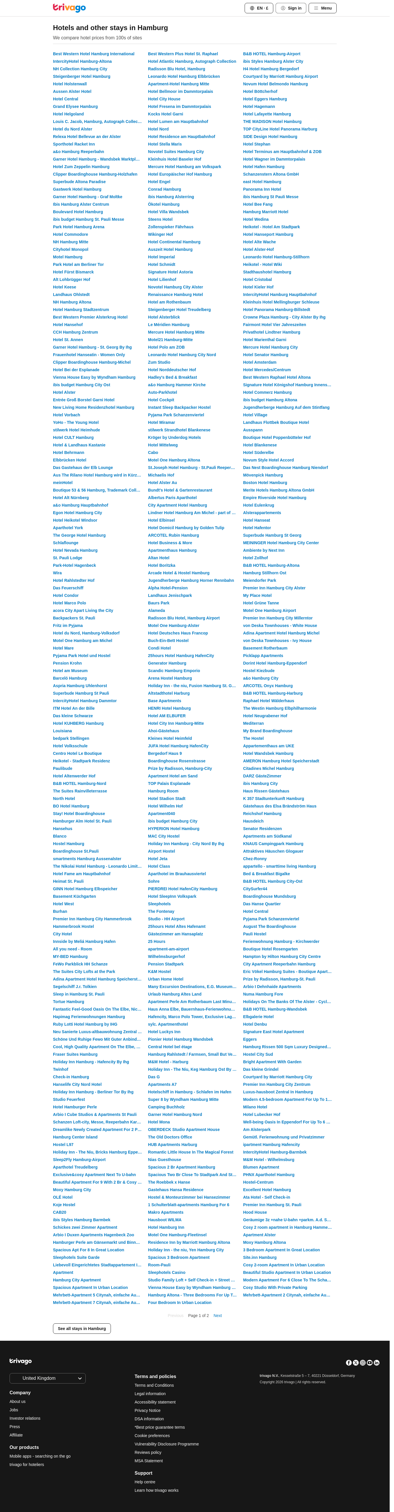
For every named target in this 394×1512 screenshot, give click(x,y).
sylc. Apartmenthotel (168, 1024)
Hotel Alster (64, 392)
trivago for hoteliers (27, 1464)
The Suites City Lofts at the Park (84, 971)
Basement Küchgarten (74, 896)
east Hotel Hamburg (262, 181)
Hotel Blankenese (260, 445)
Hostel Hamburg (68, 843)
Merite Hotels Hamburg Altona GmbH (278, 490)
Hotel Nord (158, 129)
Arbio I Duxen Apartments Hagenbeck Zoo (93, 1235)
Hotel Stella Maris (165, 144)
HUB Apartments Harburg (172, 1144)
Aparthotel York (68, 527)
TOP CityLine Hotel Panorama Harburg (280, 129)
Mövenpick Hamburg (263, 475)
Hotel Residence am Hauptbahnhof (181, 136)
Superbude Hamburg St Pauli (81, 693)
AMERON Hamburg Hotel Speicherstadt (281, 761)
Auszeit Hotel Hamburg (170, 249)
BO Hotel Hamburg (71, 806)
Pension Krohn (67, 663)
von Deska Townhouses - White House (280, 625)
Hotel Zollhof (255, 557)
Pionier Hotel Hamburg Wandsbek (180, 1039)
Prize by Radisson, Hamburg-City (180, 768)
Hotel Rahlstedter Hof (73, 580)
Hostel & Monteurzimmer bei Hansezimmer (189, 1197)
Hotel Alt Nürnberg (71, 497)
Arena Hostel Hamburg (170, 678)
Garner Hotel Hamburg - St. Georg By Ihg (92, 347)
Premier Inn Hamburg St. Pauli (272, 1204)
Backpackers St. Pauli (74, 618)
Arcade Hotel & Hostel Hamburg (178, 573)
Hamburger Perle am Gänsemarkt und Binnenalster (99, 1242)
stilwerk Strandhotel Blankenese (179, 430)
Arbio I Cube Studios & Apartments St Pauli (95, 1114)
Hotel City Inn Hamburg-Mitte (176, 723)
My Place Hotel (257, 595)
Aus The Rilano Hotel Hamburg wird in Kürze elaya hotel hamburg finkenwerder (99, 475)
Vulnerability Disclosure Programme (167, 1444)
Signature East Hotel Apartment (273, 1031)
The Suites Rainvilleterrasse (80, 791)
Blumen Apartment (261, 1167)
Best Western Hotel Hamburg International (93, 53)
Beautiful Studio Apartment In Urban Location (287, 1272)
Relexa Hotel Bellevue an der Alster (87, 136)
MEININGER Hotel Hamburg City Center (281, 542)
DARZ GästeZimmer (262, 776)
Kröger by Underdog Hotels (174, 437)
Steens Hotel (160, 219)
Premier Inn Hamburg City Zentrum (277, 1084)
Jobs (14, 1410)
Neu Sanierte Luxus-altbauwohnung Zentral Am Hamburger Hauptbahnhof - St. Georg (99, 1031)
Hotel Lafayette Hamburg (267, 114)
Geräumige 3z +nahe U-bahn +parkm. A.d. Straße (290, 1219)
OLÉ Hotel (63, 1197)
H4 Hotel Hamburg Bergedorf (271, 69)
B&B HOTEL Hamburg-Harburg (273, 693)
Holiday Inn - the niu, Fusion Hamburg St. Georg (194, 685)
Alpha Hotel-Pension (168, 588)
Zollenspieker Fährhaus (170, 227)
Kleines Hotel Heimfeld (170, 738)
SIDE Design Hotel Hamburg (270, 136)
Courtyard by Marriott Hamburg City (277, 1077)
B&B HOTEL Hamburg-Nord (79, 783)
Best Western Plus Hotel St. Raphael (183, 53)
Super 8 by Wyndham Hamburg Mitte (183, 1099)
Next (218, 1315)
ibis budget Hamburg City (172, 821)
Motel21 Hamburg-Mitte (170, 339)
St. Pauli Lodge (67, 557)
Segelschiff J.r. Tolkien (75, 986)
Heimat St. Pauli (68, 881)
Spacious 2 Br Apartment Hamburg (181, 1167)
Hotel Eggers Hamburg (265, 99)
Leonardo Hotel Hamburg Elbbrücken (184, 76)
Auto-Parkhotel (162, 392)
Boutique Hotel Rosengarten (270, 949)
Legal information (150, 1393)
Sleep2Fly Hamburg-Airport (79, 1159)
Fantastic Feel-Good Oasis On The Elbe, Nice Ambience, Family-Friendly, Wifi (99, 1009)
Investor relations (25, 1418)
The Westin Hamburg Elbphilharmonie (279, 708)
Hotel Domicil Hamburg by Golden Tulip (186, 527)
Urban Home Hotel (165, 979)
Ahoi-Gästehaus (163, 731)
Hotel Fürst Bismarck (73, 272)
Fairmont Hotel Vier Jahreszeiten (274, 324)
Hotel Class (159, 866)
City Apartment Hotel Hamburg (177, 505)
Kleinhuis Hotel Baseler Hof (174, 159)
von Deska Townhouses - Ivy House (277, 640)
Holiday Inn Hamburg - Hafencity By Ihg (91, 1061)
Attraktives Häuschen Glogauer (273, 851)
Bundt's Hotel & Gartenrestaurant (180, 490)
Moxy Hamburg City (72, 1189)
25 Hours (156, 941)
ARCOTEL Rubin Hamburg (173, 535)
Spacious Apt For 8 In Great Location (88, 1250)
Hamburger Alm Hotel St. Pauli (82, 821)
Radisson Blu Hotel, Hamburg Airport (184, 618)
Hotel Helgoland (68, 114)
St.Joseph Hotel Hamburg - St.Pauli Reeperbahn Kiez (194, 467)
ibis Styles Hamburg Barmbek (81, 1219)
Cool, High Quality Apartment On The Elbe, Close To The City (99, 1046)
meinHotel (63, 482)
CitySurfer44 (255, 888)
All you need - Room (72, 949)
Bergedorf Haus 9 (165, 753)
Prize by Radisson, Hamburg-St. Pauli (279, 979)
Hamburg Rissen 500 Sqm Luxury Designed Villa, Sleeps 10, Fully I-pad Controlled (290, 1046)
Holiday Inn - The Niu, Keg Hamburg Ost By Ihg (193, 1069)
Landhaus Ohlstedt (71, 294)
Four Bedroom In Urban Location (179, 1302)
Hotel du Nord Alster (72, 129)
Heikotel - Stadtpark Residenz (81, 761)
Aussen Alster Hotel (72, 91)
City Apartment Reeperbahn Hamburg (279, 964)
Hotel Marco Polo (69, 603)
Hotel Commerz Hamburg (267, 392)
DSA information (149, 1419)
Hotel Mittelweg (163, 445)
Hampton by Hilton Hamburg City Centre (282, 956)
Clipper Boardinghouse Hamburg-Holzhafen (95, 174)
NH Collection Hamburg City (80, 69)
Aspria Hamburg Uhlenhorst (80, 685)
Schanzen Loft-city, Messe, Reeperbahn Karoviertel (99, 1122)
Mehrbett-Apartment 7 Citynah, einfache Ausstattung (99, 1302)
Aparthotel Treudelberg (75, 1167)
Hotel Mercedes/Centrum (267, 369)
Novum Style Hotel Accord (268, 460)
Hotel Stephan (256, 144)
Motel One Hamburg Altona (174, 460)
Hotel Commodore (70, 234)
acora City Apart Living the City (83, 610)
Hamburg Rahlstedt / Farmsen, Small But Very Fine (194, 1054)
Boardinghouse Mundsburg (269, 896)
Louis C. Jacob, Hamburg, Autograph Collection (99, 121)
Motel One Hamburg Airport (269, 610)
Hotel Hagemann (259, 106)
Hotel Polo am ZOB (166, 347)
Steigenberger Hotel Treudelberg (179, 309)
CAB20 (59, 1212)
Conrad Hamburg (164, 189)
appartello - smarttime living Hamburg (279, 866)
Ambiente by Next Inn (264, 550)
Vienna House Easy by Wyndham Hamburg (94, 377)
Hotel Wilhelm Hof (165, 806)
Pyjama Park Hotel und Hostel (81, 655)
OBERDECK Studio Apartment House (184, 1129)
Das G (154, 1077)
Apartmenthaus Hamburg (172, 550)
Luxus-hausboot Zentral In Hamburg (278, 1092)
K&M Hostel (159, 971)
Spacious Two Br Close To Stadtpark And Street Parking (194, 1174)
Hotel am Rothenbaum (169, 302)
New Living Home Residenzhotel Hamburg (93, 407)
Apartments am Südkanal (267, 836)
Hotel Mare (63, 648)
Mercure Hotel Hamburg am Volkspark (184, 166)
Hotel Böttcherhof (260, 91)
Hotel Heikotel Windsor (75, 520)
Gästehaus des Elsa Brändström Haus (280, 806)
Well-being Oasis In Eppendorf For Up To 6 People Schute (290, 1122)
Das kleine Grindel (260, 1069)
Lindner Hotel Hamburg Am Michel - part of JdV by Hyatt (194, 512)
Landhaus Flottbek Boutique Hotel (276, 422)
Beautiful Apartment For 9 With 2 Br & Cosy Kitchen (99, 1182)
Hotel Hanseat (256, 520)
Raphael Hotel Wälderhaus (268, 700)
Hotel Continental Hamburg (174, 242)
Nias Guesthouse (164, 1159)
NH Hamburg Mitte (70, 242)
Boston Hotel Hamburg (265, 482)
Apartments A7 (162, 1084)
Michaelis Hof (161, 475)
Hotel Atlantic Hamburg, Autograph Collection (192, 61)
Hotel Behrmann (68, 452)
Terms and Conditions (154, 1385)
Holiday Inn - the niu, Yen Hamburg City (186, 1250)
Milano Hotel (255, 1107)
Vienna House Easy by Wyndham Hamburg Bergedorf (194, 1287)
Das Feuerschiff (68, 588)
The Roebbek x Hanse (169, 1182)
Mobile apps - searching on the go (40, 1456)
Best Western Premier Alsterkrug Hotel (90, 317)
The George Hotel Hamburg (79, 535)
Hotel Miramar (161, 422)
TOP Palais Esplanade (169, 783)
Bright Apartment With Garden (272, 1061)
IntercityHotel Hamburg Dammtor (85, 700)
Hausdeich (253, 821)
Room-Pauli (159, 1265)
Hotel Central (65, 99)
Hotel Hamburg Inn (166, 1227)
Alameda (156, 610)
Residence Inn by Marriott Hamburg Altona (189, 1242)
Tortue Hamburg (68, 1001)
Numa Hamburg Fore (263, 994)
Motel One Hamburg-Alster (173, 625)
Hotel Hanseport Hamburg (268, 234)
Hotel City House (164, 99)
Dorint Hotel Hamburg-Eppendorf (275, 663)
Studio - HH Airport (166, 919)
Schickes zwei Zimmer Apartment (85, 1227)
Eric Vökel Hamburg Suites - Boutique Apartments (290, 971)
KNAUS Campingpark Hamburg (273, 843)
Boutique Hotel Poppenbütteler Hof (277, 437)
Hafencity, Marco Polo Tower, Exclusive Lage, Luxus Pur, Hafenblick (194, 1016)
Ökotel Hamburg (163, 204)
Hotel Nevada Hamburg (75, 550)
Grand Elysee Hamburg (75, 106)
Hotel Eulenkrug (258, 505)
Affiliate (16, 1435)
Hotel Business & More (170, 542)
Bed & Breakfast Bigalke (266, 873)
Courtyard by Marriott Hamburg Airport (280, 76)
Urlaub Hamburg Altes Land (174, 994)
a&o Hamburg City (260, 678)
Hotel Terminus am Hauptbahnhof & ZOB (282, 151)
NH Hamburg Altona (72, 302)
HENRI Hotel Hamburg (169, 708)
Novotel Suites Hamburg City (176, 151)
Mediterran (253, 723)
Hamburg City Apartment (77, 1280)
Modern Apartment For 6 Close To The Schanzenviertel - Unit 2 (290, 1280)
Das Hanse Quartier (262, 904)
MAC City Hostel (163, 836)
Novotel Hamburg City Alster (175, 287)
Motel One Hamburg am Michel (82, 640)
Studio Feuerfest (69, 1099)
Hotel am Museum (70, 670)
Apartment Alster (259, 1235)
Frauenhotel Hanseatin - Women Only (89, 354)
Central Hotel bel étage (170, 1046)
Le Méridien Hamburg (168, 324)
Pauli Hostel (254, 934)
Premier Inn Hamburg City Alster (274, 588)
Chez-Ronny (255, 858)
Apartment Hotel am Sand (172, 776)
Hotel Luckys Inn (164, 1031)
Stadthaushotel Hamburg (267, 272)
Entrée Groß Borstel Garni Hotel (83, 400)
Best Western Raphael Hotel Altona (277, 377)
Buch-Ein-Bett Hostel (168, 640)
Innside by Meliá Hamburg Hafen (84, 941)
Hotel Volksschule (70, 746)
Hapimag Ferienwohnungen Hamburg (89, 1016)
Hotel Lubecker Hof (261, 1114)
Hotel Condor (66, 595)
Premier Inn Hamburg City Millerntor (278, 618)
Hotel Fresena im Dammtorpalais (179, 106)
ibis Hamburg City (260, 783)
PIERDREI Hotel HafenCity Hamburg (182, 888)
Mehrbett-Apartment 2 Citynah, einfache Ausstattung (290, 1295)
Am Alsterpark (257, 1129)
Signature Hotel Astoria (170, 272)
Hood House (255, 1212)
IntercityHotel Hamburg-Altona (82, 61)
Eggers (250, 1039)
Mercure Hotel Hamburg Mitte (176, 332)
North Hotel (64, 798)
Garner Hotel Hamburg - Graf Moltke (87, 196)
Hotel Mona (159, 1122)
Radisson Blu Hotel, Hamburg (176, 69)
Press (15, 1426)
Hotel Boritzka (161, 565)
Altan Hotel (158, 557)
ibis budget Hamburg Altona (270, 400)
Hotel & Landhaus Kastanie (79, 445)
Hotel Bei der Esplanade (76, 369)
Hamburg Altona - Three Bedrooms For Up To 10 (194, 1295)
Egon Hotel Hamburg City (77, 512)
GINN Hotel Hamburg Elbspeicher (85, 888)
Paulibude (62, 768)
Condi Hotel (159, 648)
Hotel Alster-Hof (258, 249)
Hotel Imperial (161, 257)
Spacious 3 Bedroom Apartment (179, 1257)
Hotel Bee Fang (258, 204)
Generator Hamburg (167, 663)
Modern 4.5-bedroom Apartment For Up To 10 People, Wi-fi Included (290, 1099)
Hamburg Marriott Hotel (265, 211)
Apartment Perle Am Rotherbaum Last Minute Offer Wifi (194, 1001)
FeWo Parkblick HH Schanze (80, 964)
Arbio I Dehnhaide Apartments (272, 986)
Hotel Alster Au (162, 482)
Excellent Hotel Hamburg (267, 1189)
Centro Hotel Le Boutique (77, 753)
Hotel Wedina (256, 219)
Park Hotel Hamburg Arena (79, 227)
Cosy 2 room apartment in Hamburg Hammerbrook (290, 1227)
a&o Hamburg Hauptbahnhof (80, 505)
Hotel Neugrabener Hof (265, 715)
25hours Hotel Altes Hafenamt (177, 926)
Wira (57, 573)
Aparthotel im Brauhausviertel (177, 873)
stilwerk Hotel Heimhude (76, 430)
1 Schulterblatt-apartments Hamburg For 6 (188, 1204)
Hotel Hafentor (257, 527)
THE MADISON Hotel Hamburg (272, 121)
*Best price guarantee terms (160, 1427)
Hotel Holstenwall (70, 84)
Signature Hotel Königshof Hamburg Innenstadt (289, 384)
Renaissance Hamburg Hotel (175, 294)
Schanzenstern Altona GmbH (271, 174)
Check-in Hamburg (71, 1077)
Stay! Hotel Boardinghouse (79, 813)
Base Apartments (164, 700)
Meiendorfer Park (259, 580)
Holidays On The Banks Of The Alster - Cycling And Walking (290, 1001)
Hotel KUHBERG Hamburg (78, 723)
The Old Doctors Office (170, 1137)
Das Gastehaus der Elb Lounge (83, 467)
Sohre (154, 881)
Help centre (145, 1482)
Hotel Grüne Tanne (261, 603)
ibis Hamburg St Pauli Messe (270, 196)
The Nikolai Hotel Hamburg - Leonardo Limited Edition (99, 866)
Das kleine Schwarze (73, 715)
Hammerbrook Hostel (73, 926)
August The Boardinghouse (269, 926)
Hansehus (62, 828)
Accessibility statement (155, 1402)
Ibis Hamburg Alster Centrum (81, 204)
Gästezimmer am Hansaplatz (175, 934)
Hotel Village (255, 415)
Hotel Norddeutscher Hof (172, 369)
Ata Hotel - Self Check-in (266, 1197)
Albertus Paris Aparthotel (172, 497)
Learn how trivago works (157, 1490)
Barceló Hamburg (70, 678)
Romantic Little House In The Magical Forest (190, 1152)
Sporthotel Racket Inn (74, 144)
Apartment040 (161, 813)
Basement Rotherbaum (265, 648)
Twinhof (60, 1069)
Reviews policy (148, 1452)
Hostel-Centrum (258, 1182)
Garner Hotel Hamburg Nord (175, 1114)
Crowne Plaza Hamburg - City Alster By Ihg (284, 317)
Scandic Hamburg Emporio (174, 670)
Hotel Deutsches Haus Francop (178, 633)
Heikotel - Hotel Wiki (262, 264)
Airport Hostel (161, 851)
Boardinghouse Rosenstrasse (176, 761)
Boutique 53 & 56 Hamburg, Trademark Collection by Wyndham (99, 490)
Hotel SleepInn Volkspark (172, 896)
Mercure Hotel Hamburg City (270, 347)
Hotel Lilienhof (162, 279)
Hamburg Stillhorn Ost (264, 573)
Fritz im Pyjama (68, 625)
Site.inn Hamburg (260, 1257)
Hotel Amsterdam (259, 362)
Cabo (153, 452)
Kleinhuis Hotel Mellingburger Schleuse (281, 302)
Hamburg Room (163, 791)
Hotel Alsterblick (164, 317)
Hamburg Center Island (75, 1137)
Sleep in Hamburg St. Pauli (79, 994)
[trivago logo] (69, 8)
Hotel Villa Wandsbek (168, 211)
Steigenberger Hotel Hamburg (81, 76)
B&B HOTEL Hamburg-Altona (271, 565)
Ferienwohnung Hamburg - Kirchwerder (281, 941)
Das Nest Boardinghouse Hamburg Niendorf (285, 467)
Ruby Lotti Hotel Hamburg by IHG (85, 1024)
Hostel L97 (63, 1144)
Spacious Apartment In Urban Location (90, 1287)
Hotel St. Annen (68, 339)
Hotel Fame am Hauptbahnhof (81, 873)
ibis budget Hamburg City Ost (81, 384)
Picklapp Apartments (263, 655)
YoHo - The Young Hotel (76, 422)
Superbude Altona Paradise (79, 181)
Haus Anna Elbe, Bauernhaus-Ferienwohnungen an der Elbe (194, 1009)
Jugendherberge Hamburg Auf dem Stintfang (286, 407)
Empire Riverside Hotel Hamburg (275, 497)
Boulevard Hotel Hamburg (78, 211)
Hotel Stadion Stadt (166, 798)
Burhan (60, 911)
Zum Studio (159, 362)
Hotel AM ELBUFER (167, 715)
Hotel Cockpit (161, 400)
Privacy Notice (147, 1410)
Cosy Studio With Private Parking (275, 1287)
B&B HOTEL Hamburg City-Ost (273, 881)
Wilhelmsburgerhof (166, 956)
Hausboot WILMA (165, 1219)
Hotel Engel (159, 181)
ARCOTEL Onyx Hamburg (268, 685)
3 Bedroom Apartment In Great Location (281, 1250)
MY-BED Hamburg (70, 956)
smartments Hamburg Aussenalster (87, 858)
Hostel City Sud (258, 1054)
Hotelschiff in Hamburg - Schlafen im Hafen (189, 1092)
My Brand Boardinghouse (267, 731)
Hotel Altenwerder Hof (74, 776)
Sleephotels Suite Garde (76, 1257)
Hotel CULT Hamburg (73, 437)
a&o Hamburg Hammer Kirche (177, 384)
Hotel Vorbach (66, 415)
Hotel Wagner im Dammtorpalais (274, 159)
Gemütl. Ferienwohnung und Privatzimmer (284, 1137)
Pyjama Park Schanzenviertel (176, 415)
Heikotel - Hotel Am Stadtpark (271, 227)
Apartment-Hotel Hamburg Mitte (178, 84)
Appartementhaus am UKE (268, 746)
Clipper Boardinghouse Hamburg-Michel (92, 362)
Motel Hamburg (68, 257)
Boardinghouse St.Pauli (76, 851)
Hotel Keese (64, 287)
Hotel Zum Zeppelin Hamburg (81, 166)
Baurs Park (158, 603)
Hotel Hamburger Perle (75, 1107)
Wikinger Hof (160, 234)
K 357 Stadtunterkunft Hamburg (273, 798)
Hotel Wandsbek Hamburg (268, 753)
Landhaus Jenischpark (170, 595)
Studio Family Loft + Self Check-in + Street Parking (194, 1280)
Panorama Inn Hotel (262, 189)
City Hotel (62, 934)
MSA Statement (149, 1460)
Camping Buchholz (166, 1107)
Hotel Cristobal (257, 279)
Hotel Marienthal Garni (264, 339)
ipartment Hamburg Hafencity (271, 1144)
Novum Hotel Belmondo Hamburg (275, 84)
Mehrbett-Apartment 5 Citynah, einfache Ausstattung (99, 1295)
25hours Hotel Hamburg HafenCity (181, 655)
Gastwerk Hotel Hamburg (77, 189)
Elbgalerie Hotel (258, 1016)
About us (17, 1401)
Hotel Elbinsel (161, 520)
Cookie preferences (153, 1435)
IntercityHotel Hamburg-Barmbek (275, 1152)
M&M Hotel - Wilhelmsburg (268, 1159)
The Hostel (253, 738)
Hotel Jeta (157, 858)
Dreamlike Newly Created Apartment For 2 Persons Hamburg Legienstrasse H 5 (99, 1129)
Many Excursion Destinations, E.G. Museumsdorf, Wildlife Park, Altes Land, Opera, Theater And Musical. (194, 986)
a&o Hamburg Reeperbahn (78, 151)
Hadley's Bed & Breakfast (172, 377)
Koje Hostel (64, 1204)
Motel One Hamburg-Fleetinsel (177, 1235)
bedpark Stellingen (71, 738)
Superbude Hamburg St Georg (272, 535)
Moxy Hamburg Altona (264, 1242)
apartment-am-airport (168, 949)
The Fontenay (161, 911)
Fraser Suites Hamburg (75, 1054)
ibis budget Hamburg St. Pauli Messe (88, 219)
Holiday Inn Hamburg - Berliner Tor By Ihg (93, 1092)
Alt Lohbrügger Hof (71, 279)
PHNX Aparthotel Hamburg (269, 1174)
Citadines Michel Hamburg (268, 768)
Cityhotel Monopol (70, 249)
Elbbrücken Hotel (69, 460)
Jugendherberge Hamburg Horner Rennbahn (191, 580)
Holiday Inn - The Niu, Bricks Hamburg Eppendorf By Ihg (99, 1152)
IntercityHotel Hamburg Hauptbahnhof (280, 294)
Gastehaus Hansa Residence (175, 1189)
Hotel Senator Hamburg (265, 354)
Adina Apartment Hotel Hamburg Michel (281, 633)
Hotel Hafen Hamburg (264, 166)
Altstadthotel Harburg (169, 693)
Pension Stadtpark (166, 964)
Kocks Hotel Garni (165, 114)
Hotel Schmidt (161, 264)
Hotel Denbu (255, 1024)
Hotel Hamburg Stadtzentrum (81, 309)
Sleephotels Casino (166, 1272)
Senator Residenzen (262, 828)
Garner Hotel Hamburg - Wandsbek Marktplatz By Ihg (99, 159)
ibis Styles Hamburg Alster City (273, 61)
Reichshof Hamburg (262, 813)
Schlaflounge (65, 542)
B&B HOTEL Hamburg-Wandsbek (275, 1009)
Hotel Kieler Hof (258, 287)
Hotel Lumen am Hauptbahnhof (178, 121)
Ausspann (253, 430)
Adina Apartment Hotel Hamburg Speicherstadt (98, 979)
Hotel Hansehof (68, 324)
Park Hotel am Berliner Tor (78, 264)
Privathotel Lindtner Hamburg (271, 332)
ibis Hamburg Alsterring (171, 196)
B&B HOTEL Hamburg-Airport (271, 53)
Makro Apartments (165, 1212)
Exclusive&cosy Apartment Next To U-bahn (94, 1174)
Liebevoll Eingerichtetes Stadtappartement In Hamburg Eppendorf (99, 1265)
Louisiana (62, 731)
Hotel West (63, 904)
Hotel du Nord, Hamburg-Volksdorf (86, 633)
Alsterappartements (262, 512)
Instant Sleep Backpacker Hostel (179, 407)
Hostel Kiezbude (259, 670)
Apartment (63, 1272)
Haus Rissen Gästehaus (266, 791)
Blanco (60, 836)
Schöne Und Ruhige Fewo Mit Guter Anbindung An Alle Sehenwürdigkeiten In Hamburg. (99, 1039)
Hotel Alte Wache (259, 242)
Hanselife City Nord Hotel (77, 1084)
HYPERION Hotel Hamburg (173, 828)
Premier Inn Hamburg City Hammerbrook (92, 919)
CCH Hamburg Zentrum (75, 332)
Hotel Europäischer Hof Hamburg (180, 174)
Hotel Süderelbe (258, 452)
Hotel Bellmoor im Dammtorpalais (180, 91)
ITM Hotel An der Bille (74, 708)
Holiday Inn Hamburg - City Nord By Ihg (186, 843)
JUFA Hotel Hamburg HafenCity (178, 746)
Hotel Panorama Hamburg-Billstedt (276, 309)
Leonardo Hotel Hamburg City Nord (182, 354)
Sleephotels (159, 904)
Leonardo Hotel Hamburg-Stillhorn (276, 257)
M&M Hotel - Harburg (168, 1061)
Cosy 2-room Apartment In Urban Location (284, 1265)
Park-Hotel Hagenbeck (74, 565)
